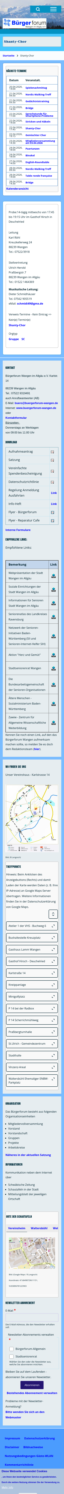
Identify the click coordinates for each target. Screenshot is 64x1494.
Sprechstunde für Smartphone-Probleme (39, 114)
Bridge (29, 108)
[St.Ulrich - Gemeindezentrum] (32, 1043)
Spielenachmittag (36, 87)
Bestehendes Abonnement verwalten (32, 1393)
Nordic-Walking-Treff (38, 94)
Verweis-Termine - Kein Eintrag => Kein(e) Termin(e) (30, 317)
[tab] (16, 1228)
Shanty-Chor (17, 325)
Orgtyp (13, 334)
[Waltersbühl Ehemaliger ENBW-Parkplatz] (32, 1080)
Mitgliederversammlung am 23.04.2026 (40, 141)
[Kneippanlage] (32, 984)
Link (54, 493)
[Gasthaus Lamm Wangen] (32, 949)
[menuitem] (12, 1438)
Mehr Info (7, 1487)
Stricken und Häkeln (38, 121)
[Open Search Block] (38, 9)
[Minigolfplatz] (32, 996)
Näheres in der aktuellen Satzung (28, 1155)
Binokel (30, 155)
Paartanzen (33, 148)
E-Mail (9, 1310)
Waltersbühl (39, 1228)
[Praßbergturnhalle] (32, 1031)
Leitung (13, 232)
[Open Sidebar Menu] (53, 9)
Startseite (9, 55)
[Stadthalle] (32, 1055)
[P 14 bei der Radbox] (32, 1008)
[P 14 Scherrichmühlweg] (32, 1020)
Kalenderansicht (17, 189)
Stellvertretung (18, 262)
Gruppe (14, 339)
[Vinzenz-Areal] (32, 1067)
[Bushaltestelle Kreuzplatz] (32, 937)
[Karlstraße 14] (32, 973)
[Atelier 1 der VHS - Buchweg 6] (32, 926)
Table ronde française (39, 175)
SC (23, 339)
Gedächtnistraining (37, 101)
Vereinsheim (16, 1228)
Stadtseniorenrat (26, 1356)
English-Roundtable (37, 162)
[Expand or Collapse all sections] (53, 914)
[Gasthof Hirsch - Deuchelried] (32, 961)
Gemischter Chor (36, 135)
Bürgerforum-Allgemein (31, 1349)
